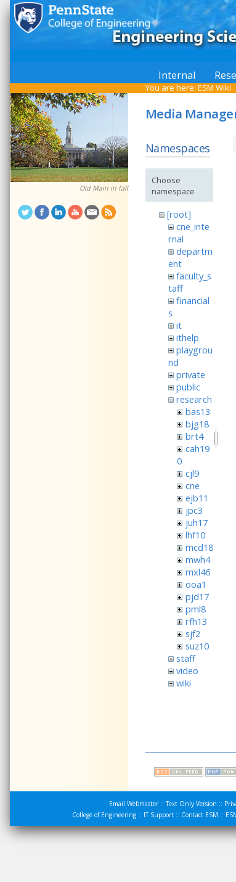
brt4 (194, 436)
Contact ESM (199, 814)
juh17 (196, 522)
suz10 (197, 646)
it (179, 325)
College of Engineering (104, 814)
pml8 (195, 609)
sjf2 (192, 633)
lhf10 (195, 535)
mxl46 (197, 572)
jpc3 (194, 510)
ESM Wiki (214, 87)
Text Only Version (191, 803)
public (188, 387)
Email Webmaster (133, 803)
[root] (179, 214)
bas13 (197, 411)
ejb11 (196, 498)
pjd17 (197, 596)
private (190, 374)
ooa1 (195, 584)
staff (185, 658)
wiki (183, 683)
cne (192, 485)
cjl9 (192, 473)
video (187, 670)
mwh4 (197, 559)
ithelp (187, 337)
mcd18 (199, 547)
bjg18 (197, 424)
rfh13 (196, 621)
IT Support (159, 814)
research (194, 399)
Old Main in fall (103, 188)
